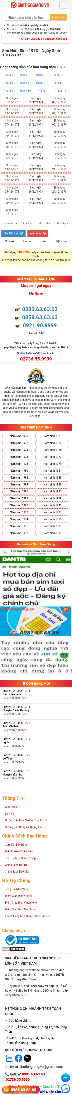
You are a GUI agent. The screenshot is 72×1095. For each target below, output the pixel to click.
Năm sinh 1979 (52, 463)
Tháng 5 (8, 82)
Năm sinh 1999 (52, 533)
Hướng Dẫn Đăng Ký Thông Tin (23, 827)
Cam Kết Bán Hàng (16, 844)
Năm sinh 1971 (52, 436)
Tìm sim (58, 17)
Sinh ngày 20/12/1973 (36, 167)
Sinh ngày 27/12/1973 (59, 189)
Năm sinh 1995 (52, 519)
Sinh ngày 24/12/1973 (59, 178)
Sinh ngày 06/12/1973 (59, 111)
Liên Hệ (9, 813)
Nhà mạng (10, 223)
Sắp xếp (62, 223)
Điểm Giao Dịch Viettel (18, 895)
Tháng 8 (57, 82)
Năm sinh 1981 (52, 470)
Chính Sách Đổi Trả (16, 864)
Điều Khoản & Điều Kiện (19, 851)
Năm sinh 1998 (19, 533)
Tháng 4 (57, 74)
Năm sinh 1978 (19, 463)
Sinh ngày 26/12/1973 (36, 189)
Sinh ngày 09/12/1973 (59, 122)
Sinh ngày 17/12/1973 (36, 156)
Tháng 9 (8, 90)
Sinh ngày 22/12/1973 (12, 178)
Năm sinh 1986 (19, 491)
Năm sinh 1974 (19, 449)
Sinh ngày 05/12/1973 (36, 111)
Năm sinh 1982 (19, 477)
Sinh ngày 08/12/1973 (36, 122)
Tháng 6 (24, 82)
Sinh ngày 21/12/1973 (59, 167)
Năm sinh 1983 (52, 477)
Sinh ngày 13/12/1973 (12, 144)
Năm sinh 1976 (19, 456)
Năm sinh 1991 (52, 505)
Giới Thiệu (11, 806)
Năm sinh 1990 (19, 505)
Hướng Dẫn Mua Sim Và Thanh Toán (26, 820)
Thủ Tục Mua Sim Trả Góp (20, 858)
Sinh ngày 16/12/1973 (12, 156)
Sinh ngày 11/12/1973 (36, 133)
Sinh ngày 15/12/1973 (59, 144)
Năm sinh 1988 (19, 498)
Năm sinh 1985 (52, 484)
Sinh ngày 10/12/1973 (12, 133)
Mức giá (44, 223)
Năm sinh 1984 (19, 484)
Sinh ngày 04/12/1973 (12, 111)
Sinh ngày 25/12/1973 (12, 189)
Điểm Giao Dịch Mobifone (20, 909)
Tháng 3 (41, 74)
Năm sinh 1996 (19, 526)
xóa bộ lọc (38, 233)
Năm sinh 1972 (19, 442)
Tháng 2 (24, 74)
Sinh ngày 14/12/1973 (36, 144)
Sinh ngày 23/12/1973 (36, 178)
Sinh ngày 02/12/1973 (36, 100)
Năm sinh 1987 (52, 491)
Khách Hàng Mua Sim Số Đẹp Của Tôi (27, 916)
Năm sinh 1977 (52, 456)
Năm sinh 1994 (19, 519)
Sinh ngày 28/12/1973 (12, 200)
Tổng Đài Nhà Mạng (17, 889)
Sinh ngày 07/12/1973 (12, 122)
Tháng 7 (41, 82)
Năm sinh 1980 (19, 470)
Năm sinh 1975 (52, 449)
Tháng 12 (60, 90)
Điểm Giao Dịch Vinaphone (21, 902)
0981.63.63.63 (23, 1089)
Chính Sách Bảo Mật (17, 871)
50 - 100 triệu (13, 233)
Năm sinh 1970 (19, 436)
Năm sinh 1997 (52, 526)
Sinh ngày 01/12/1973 (12, 100)
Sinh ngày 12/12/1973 (59, 133)
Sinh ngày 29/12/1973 (36, 200)
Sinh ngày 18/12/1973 (59, 156)
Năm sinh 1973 (52, 442)
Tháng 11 (42, 90)
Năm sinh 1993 (52, 512)
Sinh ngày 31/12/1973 (12, 211)
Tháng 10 (25, 90)
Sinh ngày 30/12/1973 (59, 200)
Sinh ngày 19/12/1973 (12, 167)
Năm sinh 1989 (52, 498)
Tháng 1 (8, 74)
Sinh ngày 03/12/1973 (59, 100)
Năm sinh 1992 (19, 512)
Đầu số (26, 223)
